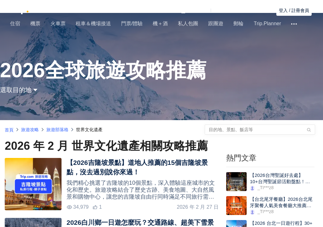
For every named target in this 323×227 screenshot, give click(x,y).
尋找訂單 (263, 10)
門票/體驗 (132, 23)
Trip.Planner (267, 23)
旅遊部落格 (57, 129)
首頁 (9, 129)
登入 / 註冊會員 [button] (294, 10)
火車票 (58, 23)
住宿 (15, 23)
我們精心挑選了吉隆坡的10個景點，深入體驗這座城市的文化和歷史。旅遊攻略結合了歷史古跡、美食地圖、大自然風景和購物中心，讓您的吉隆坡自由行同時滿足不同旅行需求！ (141, 190)
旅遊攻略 (30, 129)
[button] (213, 10)
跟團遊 (215, 23)
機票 (35, 23)
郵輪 (238, 23)
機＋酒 (160, 23)
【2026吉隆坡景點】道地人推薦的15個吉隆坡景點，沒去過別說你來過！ (137, 167)
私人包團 (188, 23)
